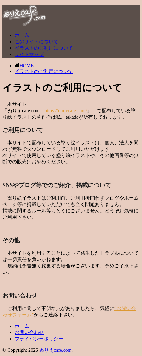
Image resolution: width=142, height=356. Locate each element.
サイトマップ (29, 54)
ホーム (22, 35)
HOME (26, 65)
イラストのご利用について (44, 48)
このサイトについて (36, 41)
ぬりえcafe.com (55, 350)
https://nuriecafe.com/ (65, 110)
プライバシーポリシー (39, 338)
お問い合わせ (29, 332)
